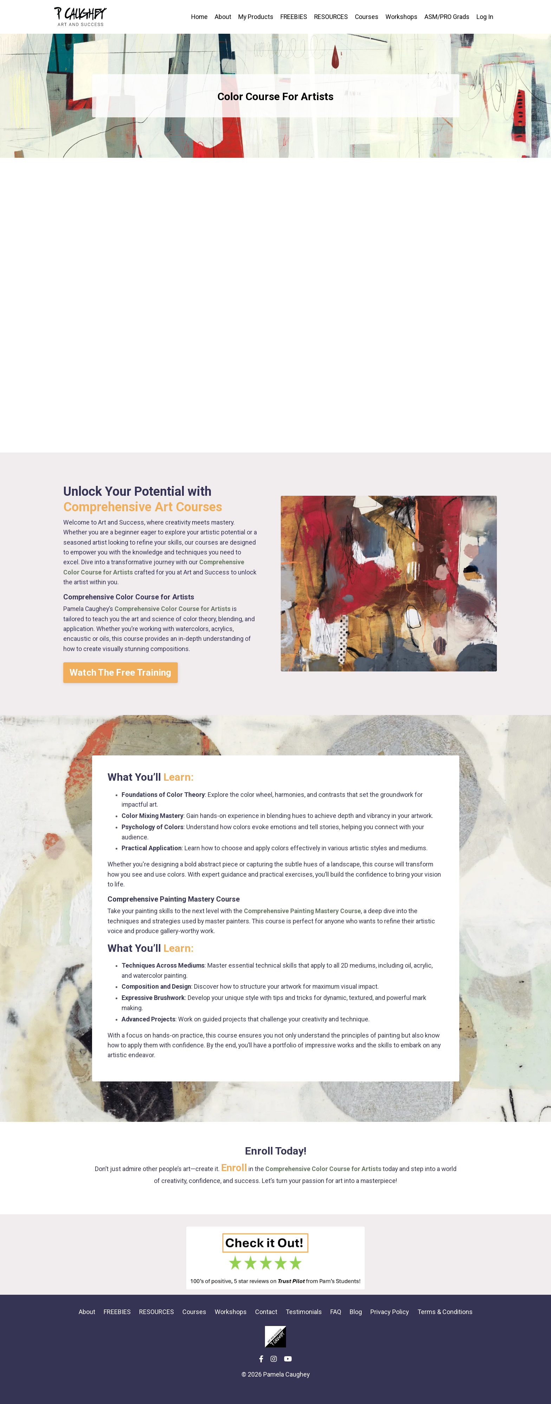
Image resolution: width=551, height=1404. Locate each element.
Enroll (234, 1181)
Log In (485, 16)
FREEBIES (291, 16)
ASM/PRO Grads (446, 16)
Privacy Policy (389, 1326)
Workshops (401, 16)
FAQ (335, 1326)
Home (196, 16)
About (220, 16)
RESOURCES (329, 16)
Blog (356, 1326)
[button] (122, 677)
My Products (253, 16)
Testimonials (304, 1326)
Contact (266, 1326)
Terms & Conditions (445, 1326)
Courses (366, 16)
